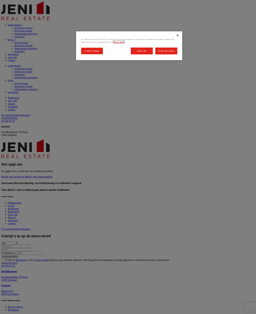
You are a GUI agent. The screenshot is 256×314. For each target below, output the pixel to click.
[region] (129, 45)
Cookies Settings (92, 51)
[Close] (177, 35)
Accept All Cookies (166, 51)
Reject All (141, 51)
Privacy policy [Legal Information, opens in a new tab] (118, 42)
